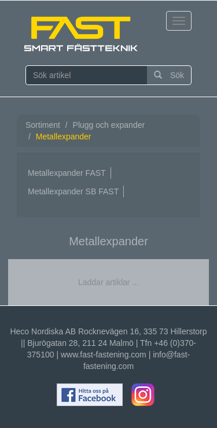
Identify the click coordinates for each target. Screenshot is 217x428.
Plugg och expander (109, 125)
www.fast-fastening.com (103, 354)
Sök (169, 75)
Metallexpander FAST (67, 173)
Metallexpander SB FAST (73, 191)
